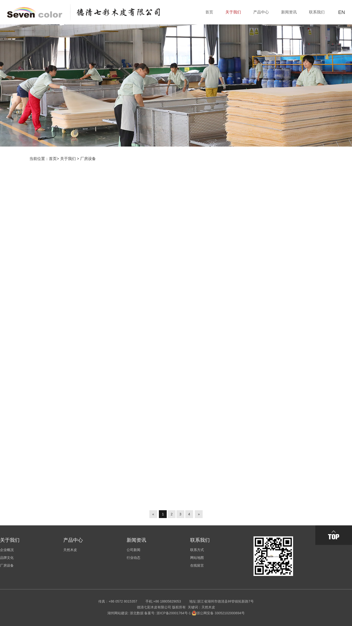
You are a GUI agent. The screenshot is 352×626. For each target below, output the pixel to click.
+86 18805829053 (167, 601)
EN (341, 12)
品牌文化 (7, 558)
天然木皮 (70, 550)
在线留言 (197, 565)
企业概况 (7, 550)
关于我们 (68, 159)
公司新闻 (133, 550)
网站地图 (197, 558)
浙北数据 (136, 613)
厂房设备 (88, 159)
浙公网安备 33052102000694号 (218, 613)
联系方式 (197, 550)
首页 (53, 159)
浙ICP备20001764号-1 (173, 613)
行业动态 (133, 558)
